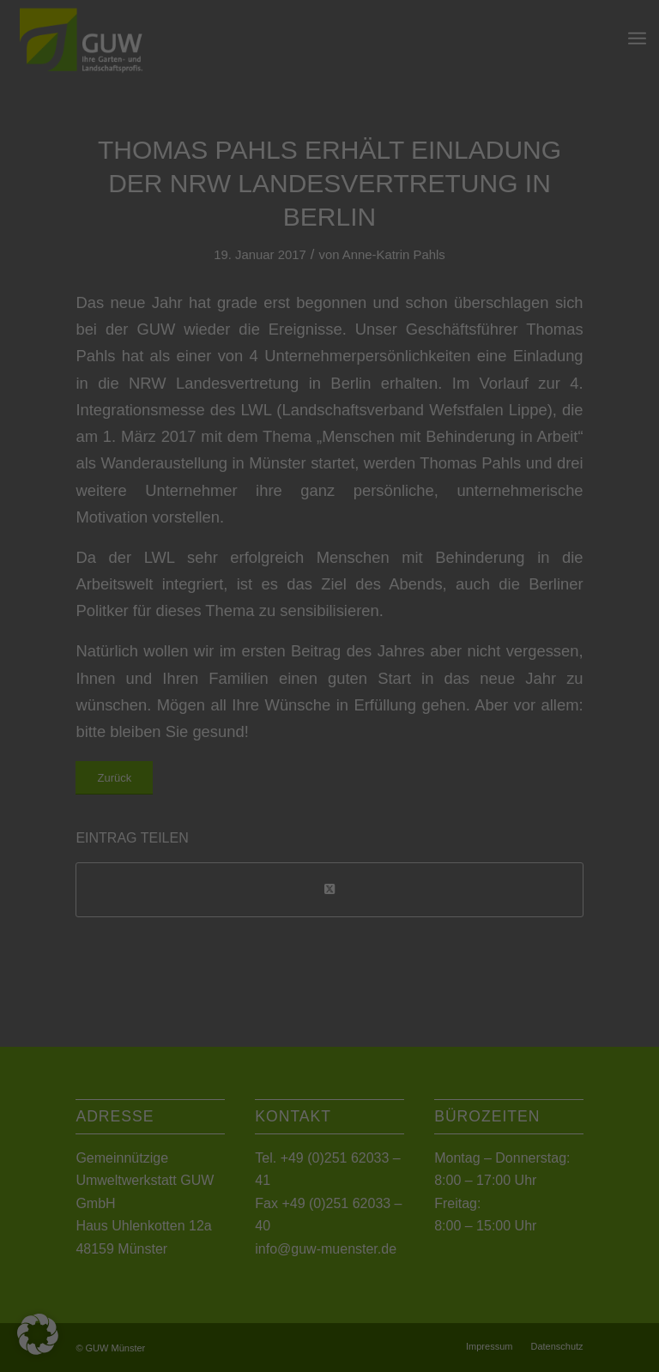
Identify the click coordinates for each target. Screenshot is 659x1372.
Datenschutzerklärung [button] (338, 612)
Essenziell (144, 359)
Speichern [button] (330, 473)
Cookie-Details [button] (253, 612)
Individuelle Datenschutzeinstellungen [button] (330, 574)
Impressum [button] (413, 612)
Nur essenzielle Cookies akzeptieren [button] (329, 524)
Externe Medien (489, 359)
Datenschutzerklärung (221, 201)
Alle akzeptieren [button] (330, 423)
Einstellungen (142, 217)
